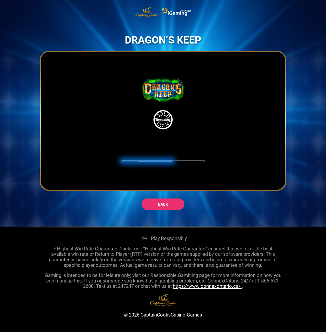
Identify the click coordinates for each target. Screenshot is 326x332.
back (163, 204)
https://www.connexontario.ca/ (207, 286)
